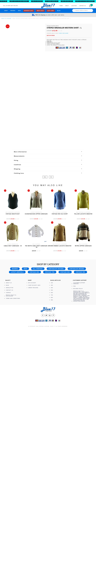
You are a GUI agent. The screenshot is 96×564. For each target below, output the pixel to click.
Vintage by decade (56, 495)
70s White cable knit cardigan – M (36, 472)
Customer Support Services (79, 509)
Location (74, 5)
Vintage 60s (34, 498)
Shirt (51, 403)
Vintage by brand (77, 495)
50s (52, 516)
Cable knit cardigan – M (13, 472)
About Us (9, 508)
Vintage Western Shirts (46, 18)
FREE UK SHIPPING (38, 1)
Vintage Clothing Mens (22, 18)
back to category (6, 18)
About (67, 5)
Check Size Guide (63, 33)
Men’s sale (40, 10)
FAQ (74, 512)
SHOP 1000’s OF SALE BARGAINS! (20, 1)
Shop (6, 10)
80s (52, 523)
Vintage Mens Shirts (34, 18)
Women (12, 10)
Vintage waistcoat (13, 440)
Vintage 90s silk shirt (60, 440)
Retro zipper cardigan (83, 472)
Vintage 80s (65, 498)
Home (61, 5)
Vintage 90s (80, 498)
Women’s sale (28, 10)
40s (52, 513)
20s (52, 508)
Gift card (50, 10)
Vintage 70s (49, 498)
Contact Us (82, 5)
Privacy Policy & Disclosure (11, 521)
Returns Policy (78, 514)
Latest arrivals (17, 498)
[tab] (48, 378)
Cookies (8, 518)
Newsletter (9, 513)
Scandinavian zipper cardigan (36, 440)
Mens (45, 403)
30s (52, 511)
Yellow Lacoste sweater (83, 440)
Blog (58, 10)
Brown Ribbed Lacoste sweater (59, 472)
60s (52, 518)
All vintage (38, 495)
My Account (32, 508)
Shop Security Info (34, 511)
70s (52, 521)
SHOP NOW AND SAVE (68, 1)
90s (52, 526)
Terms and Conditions (13, 524)
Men (19, 10)
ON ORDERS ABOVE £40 (52, 1)
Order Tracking (33, 513)
